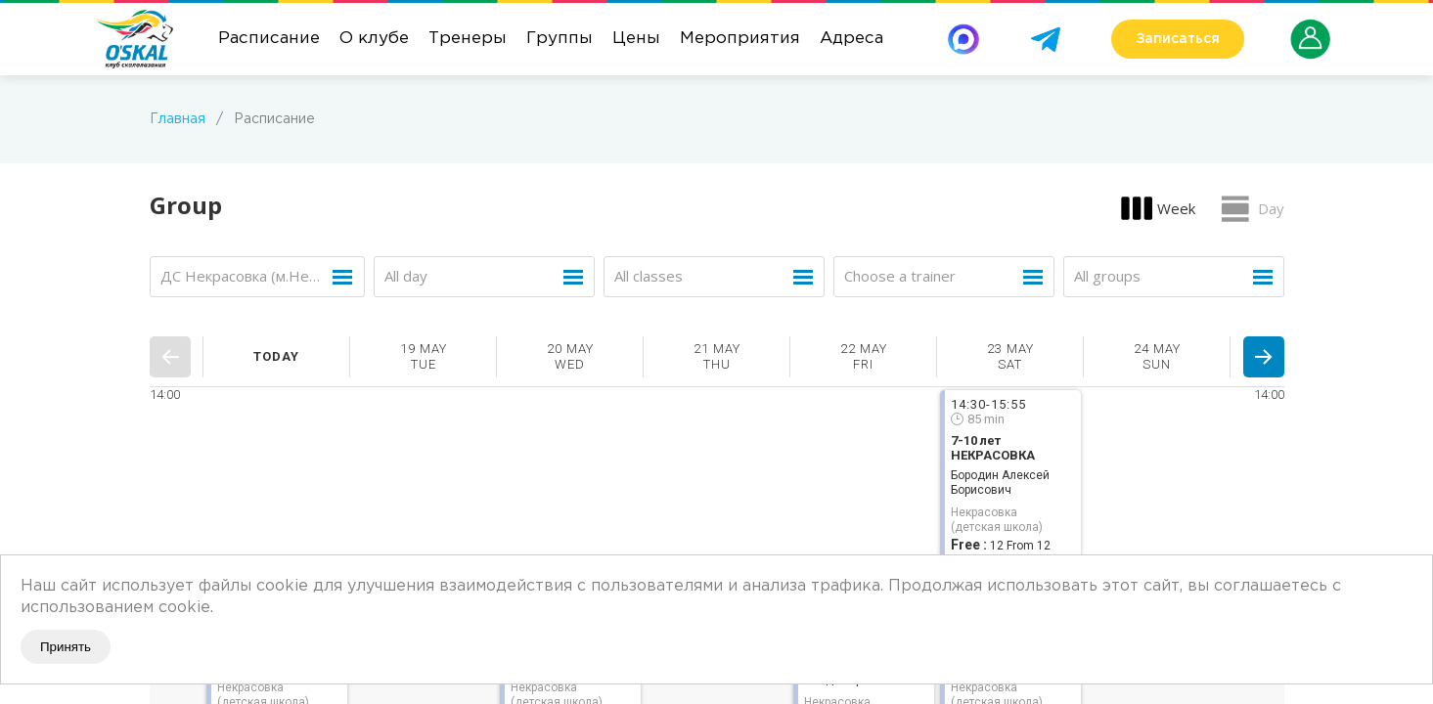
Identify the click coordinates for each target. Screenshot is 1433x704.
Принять (65, 646)
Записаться (1178, 39)
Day (1271, 208)
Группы (559, 38)
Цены (636, 38)
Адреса (851, 38)
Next (1263, 356)
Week (1176, 208)
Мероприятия (740, 38)
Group (186, 205)
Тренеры (467, 38)
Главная (177, 119)
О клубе (374, 38)
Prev (170, 356)
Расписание (269, 38)
